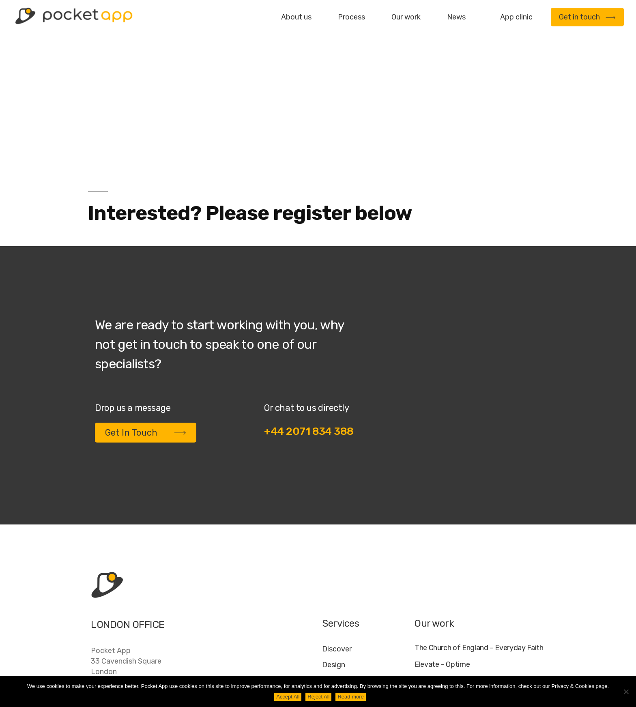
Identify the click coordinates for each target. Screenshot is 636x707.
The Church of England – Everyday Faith (479, 547)
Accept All (287, 697)
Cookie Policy (503, 661)
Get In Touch (145, 332)
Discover (337, 548)
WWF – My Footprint (447, 613)
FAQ (465, 661)
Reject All (318, 697)
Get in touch (587, 17)
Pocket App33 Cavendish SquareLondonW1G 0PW (126, 566)
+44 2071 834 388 (309, 330)
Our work (406, 17)
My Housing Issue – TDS (453, 580)
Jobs (440, 661)
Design (333, 564)
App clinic (516, 17)
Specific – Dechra (443, 597)
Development (345, 580)
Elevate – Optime (442, 564)
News (456, 17)
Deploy (334, 595)
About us (296, 17)
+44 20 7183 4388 (123, 598)
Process (351, 17)
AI (537, 661)
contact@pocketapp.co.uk (135, 614)
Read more (350, 697)
